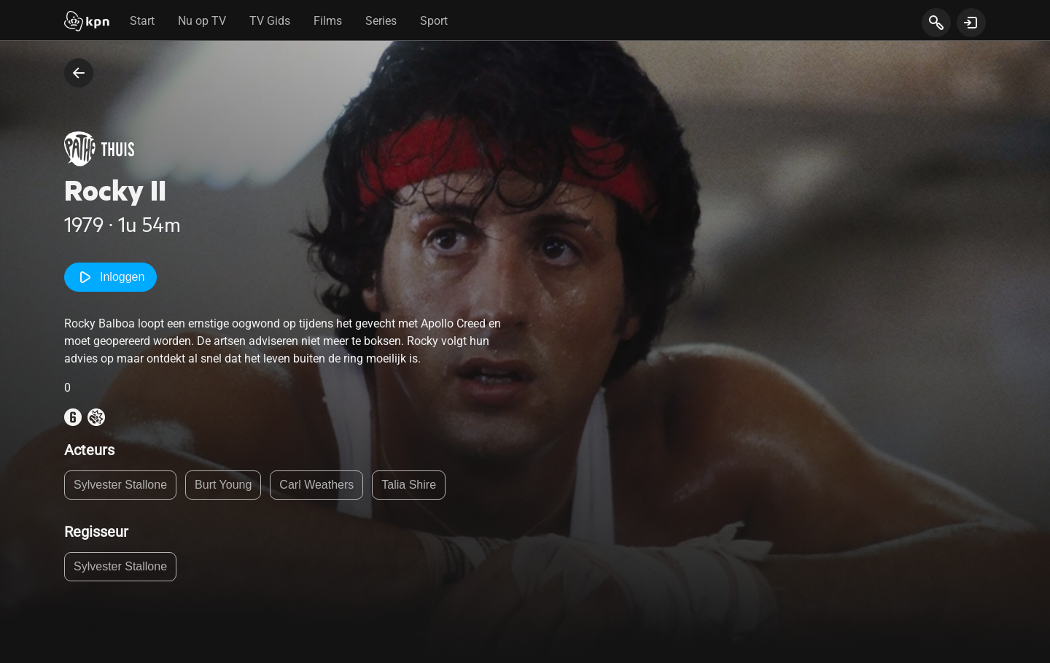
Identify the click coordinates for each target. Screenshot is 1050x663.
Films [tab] (328, 21)
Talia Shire (408, 484)
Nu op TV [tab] (202, 21)
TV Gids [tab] (269, 21)
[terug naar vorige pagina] (78, 73)
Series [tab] (381, 21)
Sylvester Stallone (120, 484)
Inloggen (110, 277)
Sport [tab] (434, 21)
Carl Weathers (316, 484)
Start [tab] (142, 21)
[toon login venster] (971, 22)
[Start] (86, 22)
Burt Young (223, 484)
